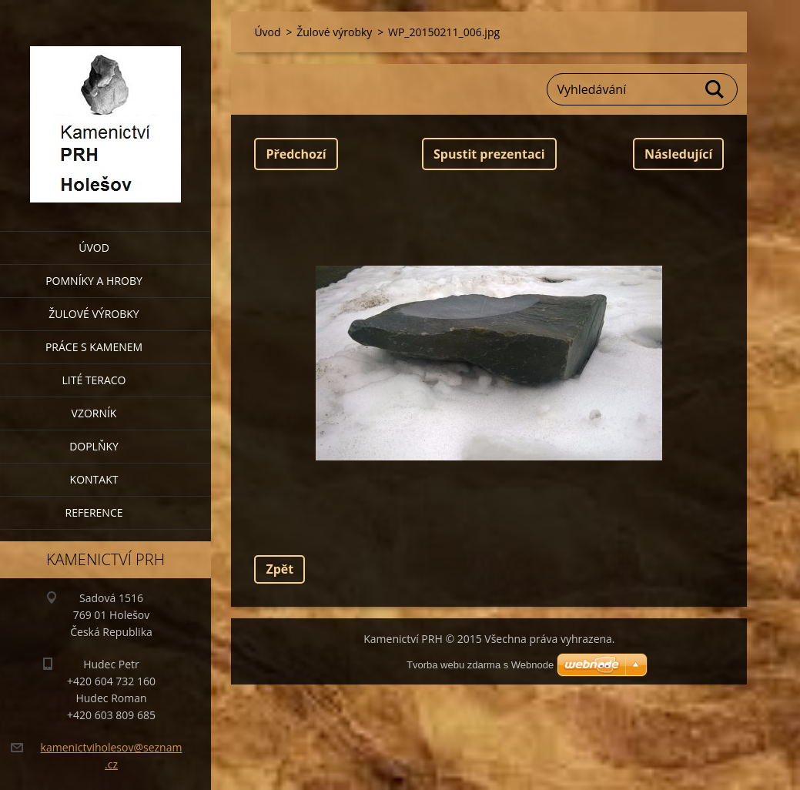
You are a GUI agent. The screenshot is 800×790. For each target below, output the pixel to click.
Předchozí (296, 154)
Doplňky (94, 446)
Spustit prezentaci (489, 154)
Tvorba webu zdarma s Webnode (480, 665)
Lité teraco (94, 380)
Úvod (94, 247)
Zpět (279, 569)
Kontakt (94, 479)
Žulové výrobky (94, 313)
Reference (94, 512)
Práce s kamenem (93, 347)
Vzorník (94, 413)
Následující (678, 154)
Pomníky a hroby (93, 280)
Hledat (715, 89)
